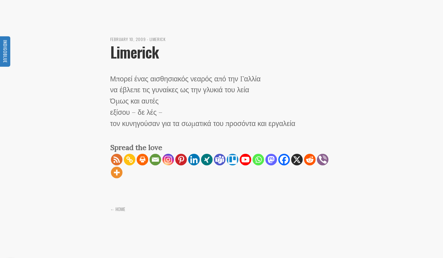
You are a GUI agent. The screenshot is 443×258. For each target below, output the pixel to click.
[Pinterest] (181, 159)
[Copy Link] (129, 159)
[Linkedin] (194, 159)
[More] (116, 172)
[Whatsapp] (258, 159)
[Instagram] (168, 159)
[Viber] (322, 159)
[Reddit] (310, 159)
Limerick (158, 39)
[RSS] (116, 159)
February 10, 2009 (128, 39)
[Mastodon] (271, 159)
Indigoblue (5, 51)
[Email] (155, 159)
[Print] (142, 159)
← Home (117, 209)
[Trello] (232, 159)
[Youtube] (245, 159)
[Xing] (207, 159)
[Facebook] (284, 159)
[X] (297, 159)
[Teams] (219, 159)
